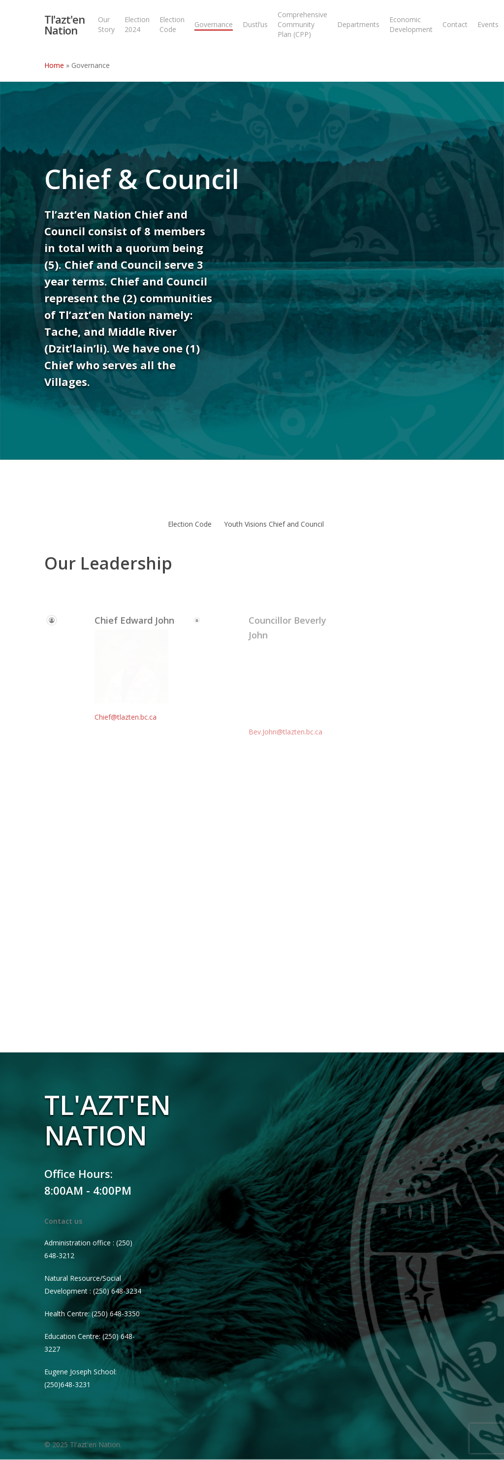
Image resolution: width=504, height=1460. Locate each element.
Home (54, 65)
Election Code (190, 524)
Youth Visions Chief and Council (274, 524)
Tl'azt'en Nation (64, 24)
